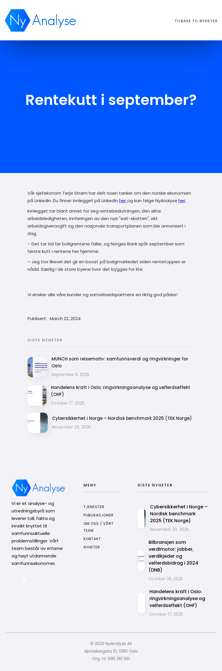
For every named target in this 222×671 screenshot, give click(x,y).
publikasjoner (99, 515)
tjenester (94, 506)
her (123, 201)
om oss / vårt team (99, 527)
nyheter (92, 547)
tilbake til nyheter (196, 20)
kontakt (92, 538)
